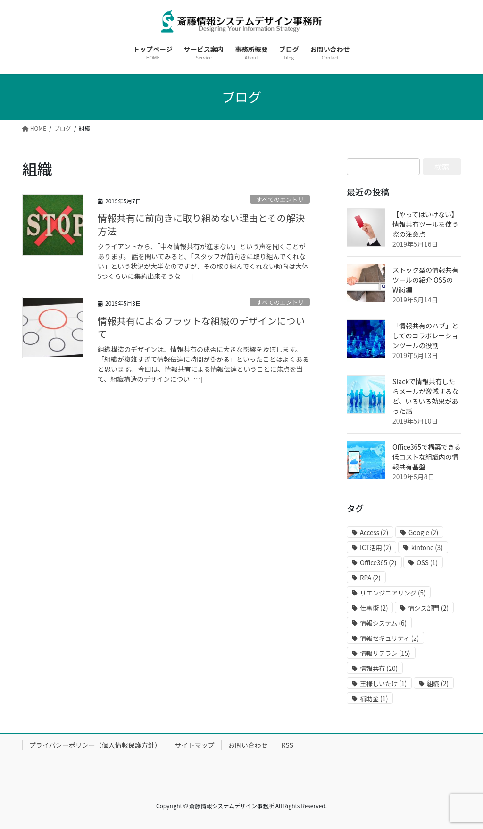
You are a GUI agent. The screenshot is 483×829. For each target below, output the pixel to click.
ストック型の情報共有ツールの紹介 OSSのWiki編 (425, 279)
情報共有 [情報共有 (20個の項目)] (379, 668)
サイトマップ (195, 745)
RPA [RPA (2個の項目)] (370, 577)
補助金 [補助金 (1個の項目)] (374, 698)
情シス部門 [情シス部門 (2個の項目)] (428, 607)
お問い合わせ (248, 745)
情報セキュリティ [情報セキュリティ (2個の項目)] (389, 638)
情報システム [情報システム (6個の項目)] (383, 623)
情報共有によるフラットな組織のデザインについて (201, 327)
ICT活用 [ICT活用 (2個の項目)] (375, 547)
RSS (287, 745)
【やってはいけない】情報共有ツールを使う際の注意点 (425, 224)
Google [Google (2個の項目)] (423, 532)
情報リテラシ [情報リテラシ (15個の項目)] (385, 653)
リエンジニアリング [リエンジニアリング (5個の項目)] (392, 592)
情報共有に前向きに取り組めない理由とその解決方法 (201, 224)
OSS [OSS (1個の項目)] (427, 562)
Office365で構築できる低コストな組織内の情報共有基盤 (426, 456)
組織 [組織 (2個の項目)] (438, 683)
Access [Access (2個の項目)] (374, 532)
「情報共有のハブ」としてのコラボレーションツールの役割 (425, 335)
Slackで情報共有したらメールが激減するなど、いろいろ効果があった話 (425, 396)
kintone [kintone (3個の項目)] (427, 547)
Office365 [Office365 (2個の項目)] (378, 562)
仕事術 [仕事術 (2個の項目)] (374, 607)
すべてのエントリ (280, 199)
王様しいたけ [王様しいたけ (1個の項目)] (383, 683)
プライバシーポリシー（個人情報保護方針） (95, 745)
